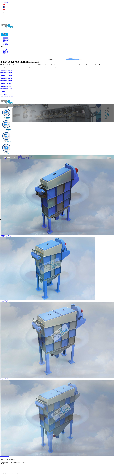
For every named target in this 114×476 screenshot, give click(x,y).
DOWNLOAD (5, 44)
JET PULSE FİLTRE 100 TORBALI (6, 81)
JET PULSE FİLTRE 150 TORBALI (6, 83)
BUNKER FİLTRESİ (3, 94)
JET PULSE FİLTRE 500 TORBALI (6, 88)
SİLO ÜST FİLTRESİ (3, 91)
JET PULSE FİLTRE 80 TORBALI (6, 80)
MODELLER (5, 40)
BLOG (4, 42)
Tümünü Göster (10, 107)
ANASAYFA (5, 37)
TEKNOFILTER (6, 39)
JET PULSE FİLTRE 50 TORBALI (6, 77)
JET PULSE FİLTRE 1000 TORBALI (6, 89)
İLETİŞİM (5, 43)
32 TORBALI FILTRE (4, 378)
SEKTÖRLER (5, 41)
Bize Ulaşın (5, 2)
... (0, 458)
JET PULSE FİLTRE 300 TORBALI (6, 86)
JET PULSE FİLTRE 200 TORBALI (6, 85)
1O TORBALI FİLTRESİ (5, 235)
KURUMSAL (5, 38)
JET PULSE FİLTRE (4, 158)
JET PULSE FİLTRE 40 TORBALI (6, 75)
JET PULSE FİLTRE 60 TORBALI (6, 78)
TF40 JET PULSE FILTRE (5, 379)
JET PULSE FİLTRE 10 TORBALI (6, 70)
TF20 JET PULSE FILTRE (5, 236)
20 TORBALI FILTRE (4, 300)
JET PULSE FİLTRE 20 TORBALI (6, 72)
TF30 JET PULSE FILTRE (5, 301)
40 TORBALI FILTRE (4, 456)
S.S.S (4, 0)
